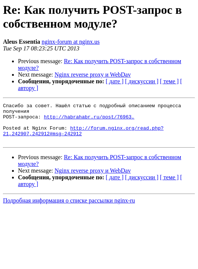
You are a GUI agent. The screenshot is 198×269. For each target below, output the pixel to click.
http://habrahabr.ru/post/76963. (89, 120)
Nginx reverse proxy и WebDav (93, 74)
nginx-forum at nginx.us (71, 41)
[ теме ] (169, 81)
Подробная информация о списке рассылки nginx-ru (69, 208)
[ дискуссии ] (141, 81)
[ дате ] (115, 81)
